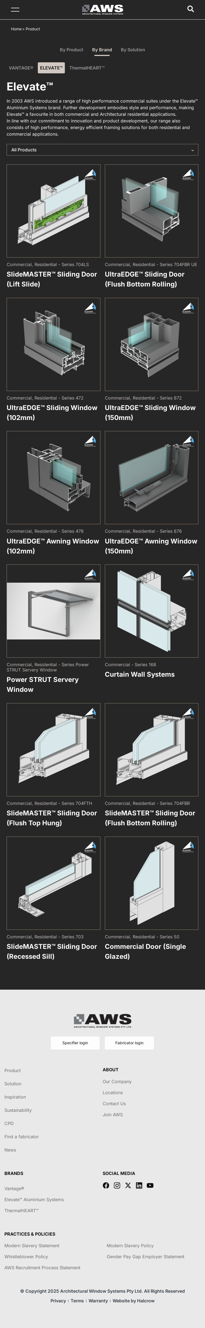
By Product (71, 49)
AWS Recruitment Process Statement (42, 1267)
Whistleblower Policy (26, 1256)
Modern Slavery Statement (31, 1245)
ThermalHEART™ (87, 68)
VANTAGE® (21, 68)
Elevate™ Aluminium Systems (34, 1199)
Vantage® (14, 1188)
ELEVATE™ (51, 68)
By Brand (102, 49)
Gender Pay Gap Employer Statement (145, 1256)
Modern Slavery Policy (130, 1245)
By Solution (133, 49)
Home (16, 28)
